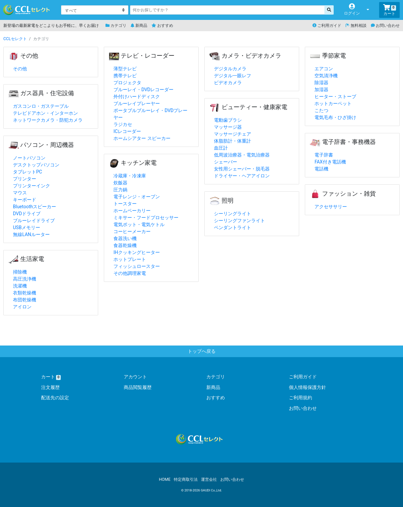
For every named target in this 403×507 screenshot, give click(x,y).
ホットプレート (129, 259)
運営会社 (209, 479)
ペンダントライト (232, 227)
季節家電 (328, 55)
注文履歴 (50, 387)
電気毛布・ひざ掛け (335, 117)
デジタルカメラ (230, 68)
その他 (23, 55)
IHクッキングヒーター (136, 252)
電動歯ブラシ (228, 120)
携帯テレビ (125, 75)
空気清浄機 (326, 75)
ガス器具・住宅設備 (41, 93)
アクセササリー (330, 206)
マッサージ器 (228, 127)
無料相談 (356, 25)
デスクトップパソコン (36, 164)
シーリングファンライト (239, 220)
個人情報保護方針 (307, 387)
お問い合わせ (385, 25)
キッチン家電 (133, 162)
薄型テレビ (125, 68)
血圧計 (221, 148)
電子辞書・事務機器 (342, 142)
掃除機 (20, 272)
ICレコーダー (127, 131)
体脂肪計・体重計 (232, 141)
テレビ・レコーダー (141, 55)
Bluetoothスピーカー (34, 206)
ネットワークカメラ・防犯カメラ (48, 120)
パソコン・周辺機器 (41, 145)
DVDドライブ (26, 213)
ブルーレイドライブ (34, 220)
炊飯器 (120, 182)
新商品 (139, 25)
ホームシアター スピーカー (141, 138)
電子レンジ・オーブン (136, 196)
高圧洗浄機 (24, 279)
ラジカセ (122, 124)
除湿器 (321, 82)
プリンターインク (31, 185)
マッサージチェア (232, 134)
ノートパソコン (29, 157)
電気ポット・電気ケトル (139, 224)
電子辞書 (323, 155)
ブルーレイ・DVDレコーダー (143, 89)
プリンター (24, 178)
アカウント (135, 376)
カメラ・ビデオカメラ (245, 55)
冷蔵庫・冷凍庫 (129, 175)
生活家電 (26, 259)
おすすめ (162, 25)
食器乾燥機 (125, 245)
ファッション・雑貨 (342, 193)
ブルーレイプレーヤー (136, 103)
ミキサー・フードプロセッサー (145, 217)
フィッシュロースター (136, 266)
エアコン (323, 68)
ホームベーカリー (132, 210)
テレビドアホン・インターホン (45, 113)
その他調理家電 (129, 273)
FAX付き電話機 (330, 161)
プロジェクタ (127, 82)
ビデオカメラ (228, 82)
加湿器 (321, 89)
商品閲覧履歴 (138, 387)
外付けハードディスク (136, 96)
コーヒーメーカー (132, 231)
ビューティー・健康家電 (248, 107)
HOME (164, 479)
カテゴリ (115, 25)
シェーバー (225, 161)
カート (51, 376)
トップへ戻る (202, 351)
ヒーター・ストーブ (335, 96)
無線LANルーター (31, 234)
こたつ (321, 110)
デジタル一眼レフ (232, 75)
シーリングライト (232, 213)
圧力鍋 (120, 189)
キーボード (24, 199)
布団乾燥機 (24, 299)
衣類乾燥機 (24, 292)
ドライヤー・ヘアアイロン (242, 175)
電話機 (321, 168)
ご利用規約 (300, 397)
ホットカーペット (333, 103)
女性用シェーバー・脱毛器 (242, 168)
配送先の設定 (55, 397)
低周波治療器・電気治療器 (242, 155)
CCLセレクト (15, 38)
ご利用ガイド (326, 25)
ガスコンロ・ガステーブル (41, 106)
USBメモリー (26, 227)
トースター (125, 203)
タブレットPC (27, 171)
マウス (20, 192)
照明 (221, 200)
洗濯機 (20, 285)
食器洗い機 (125, 238)
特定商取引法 (186, 479)
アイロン (22, 306)
